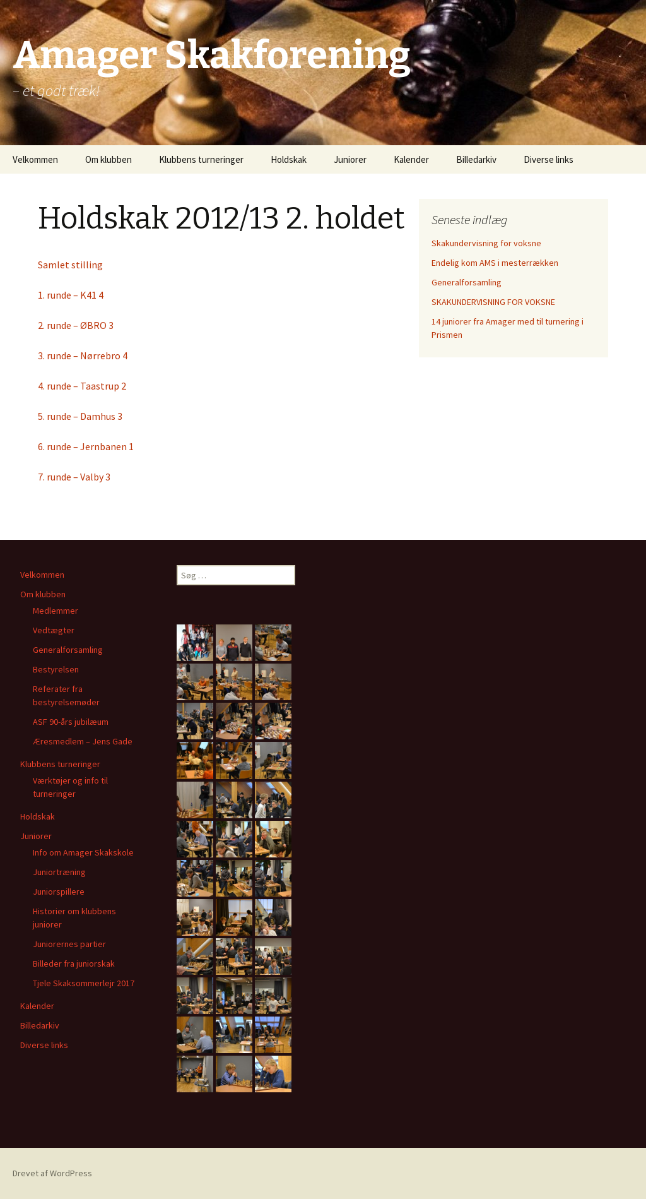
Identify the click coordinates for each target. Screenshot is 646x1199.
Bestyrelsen (56, 669)
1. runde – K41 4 (70, 295)
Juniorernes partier (69, 944)
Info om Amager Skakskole (83, 852)
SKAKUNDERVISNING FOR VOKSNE (493, 301)
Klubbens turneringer (201, 159)
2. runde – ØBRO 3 (76, 325)
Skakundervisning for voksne (486, 243)
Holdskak (289, 159)
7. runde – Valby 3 (74, 476)
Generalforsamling (467, 282)
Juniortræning (59, 872)
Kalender (411, 159)
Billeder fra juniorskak (74, 963)
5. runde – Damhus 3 (80, 416)
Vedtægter (53, 630)
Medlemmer (55, 610)
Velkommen (35, 159)
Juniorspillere (59, 891)
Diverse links (548, 159)
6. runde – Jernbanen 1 (86, 446)
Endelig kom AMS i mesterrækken (495, 262)
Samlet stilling (70, 264)
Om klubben (108, 159)
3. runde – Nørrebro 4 (82, 355)
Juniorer (350, 159)
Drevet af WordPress (52, 1173)
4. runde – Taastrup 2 (82, 385)
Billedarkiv (476, 159)
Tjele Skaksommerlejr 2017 (83, 983)
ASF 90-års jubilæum (71, 721)
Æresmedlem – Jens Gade (82, 741)
